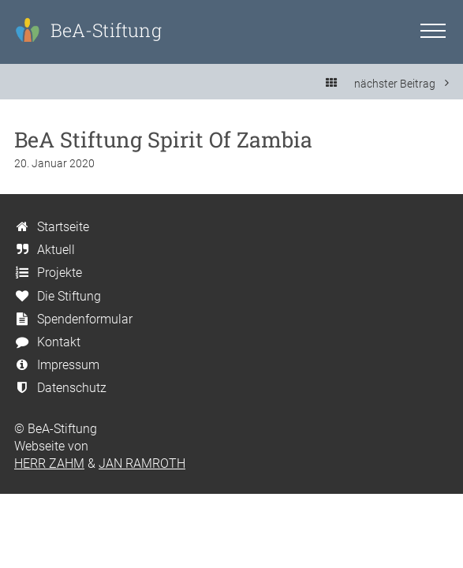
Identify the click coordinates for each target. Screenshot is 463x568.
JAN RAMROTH (142, 463)
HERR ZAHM (49, 463)
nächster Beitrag (401, 83)
